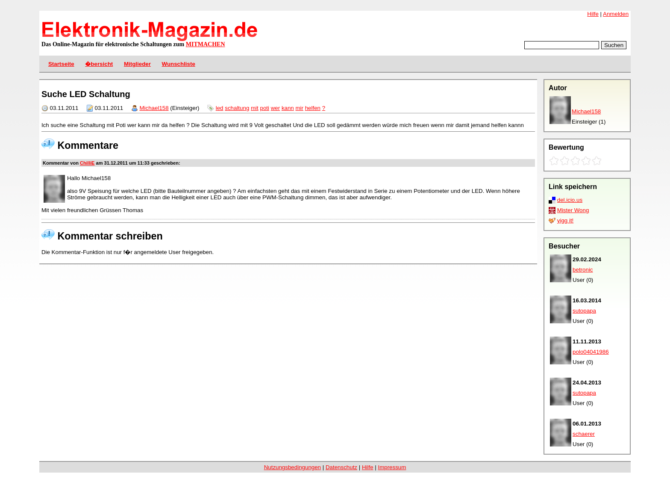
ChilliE (87, 163)
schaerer (584, 434)
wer (275, 108)
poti (264, 108)
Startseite (61, 64)
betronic (583, 269)
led (219, 108)
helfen (312, 108)
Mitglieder (137, 64)
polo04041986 (591, 352)
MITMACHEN (205, 44)
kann (288, 108)
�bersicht (99, 64)
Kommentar (56, 163)
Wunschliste (178, 64)
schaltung (237, 108)
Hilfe (593, 14)
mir (299, 108)
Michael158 (586, 111)
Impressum (392, 467)
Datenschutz (341, 467)
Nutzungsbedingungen (292, 467)
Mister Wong (573, 210)
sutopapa (584, 311)
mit (255, 108)
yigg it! (565, 220)
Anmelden (616, 14)
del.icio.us (569, 200)
